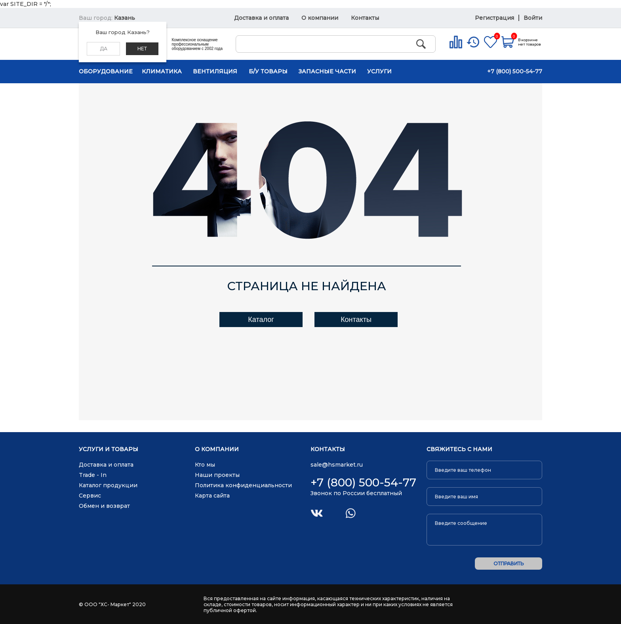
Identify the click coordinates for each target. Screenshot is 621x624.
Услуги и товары (108, 449)
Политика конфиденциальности (243, 485)
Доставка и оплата (261, 17)
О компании (319, 17)
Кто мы (205, 464)
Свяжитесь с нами (459, 449)
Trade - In (93, 475)
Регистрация (495, 17)
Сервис (90, 495)
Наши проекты (217, 475)
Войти (533, 17)
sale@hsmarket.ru (336, 464)
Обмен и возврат (104, 505)
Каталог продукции (108, 485)
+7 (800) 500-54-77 (514, 71)
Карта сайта (212, 495)
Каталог (261, 319)
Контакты (365, 17)
